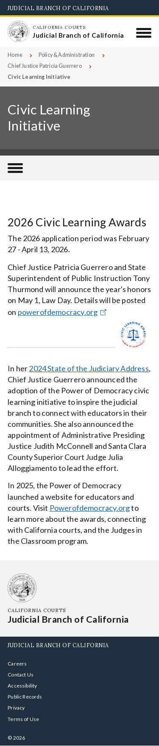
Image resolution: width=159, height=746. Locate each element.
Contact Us (20, 674)
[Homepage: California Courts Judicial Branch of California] (18, 31)
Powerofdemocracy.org (90, 507)
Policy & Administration (67, 55)
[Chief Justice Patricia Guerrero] (15, 168)
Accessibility (22, 685)
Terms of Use (23, 719)
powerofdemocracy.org (63, 312)
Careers (17, 663)
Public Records (25, 696)
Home (15, 55)
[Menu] (144, 32)
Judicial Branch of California (58, 8)
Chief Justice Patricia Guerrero (45, 66)
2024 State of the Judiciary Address (88, 368)
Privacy (16, 707)
